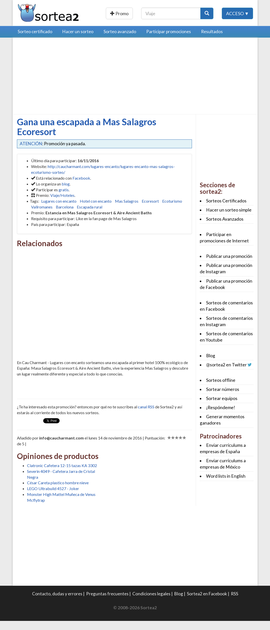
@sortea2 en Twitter (226, 373)
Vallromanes (42, 216)
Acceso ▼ (237, 25)
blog (66, 193)
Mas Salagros (126, 210)
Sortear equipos (221, 407)
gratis (64, 198)
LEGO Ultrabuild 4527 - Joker (53, 497)
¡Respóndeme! (220, 416)
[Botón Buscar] (239, 13)
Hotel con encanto (96, 210)
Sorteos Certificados (226, 210)
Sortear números (222, 398)
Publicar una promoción (137, 13)
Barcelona (64, 216)
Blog (210, 364)
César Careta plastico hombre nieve (58, 491)
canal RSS (146, 415)
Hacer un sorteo (77, 40)
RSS (234, 602)
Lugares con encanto (59, 210)
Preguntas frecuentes (107, 602)
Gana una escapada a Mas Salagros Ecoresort (86, 135)
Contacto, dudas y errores (57, 602)
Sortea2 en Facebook (207, 602)
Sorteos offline (220, 389)
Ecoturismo (172, 210)
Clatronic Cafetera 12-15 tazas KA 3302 (62, 474)
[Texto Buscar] (203, 13)
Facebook (81, 187)
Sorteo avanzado (120, 40)
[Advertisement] (59, 86)
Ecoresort (150, 210)
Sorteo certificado (35, 40)
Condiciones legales (151, 602)
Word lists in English (226, 485)
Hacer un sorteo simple (229, 219)
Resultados (212, 40)
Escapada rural (89, 216)
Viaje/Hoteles (62, 204)
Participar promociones (168, 40)
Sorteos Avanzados (224, 228)
